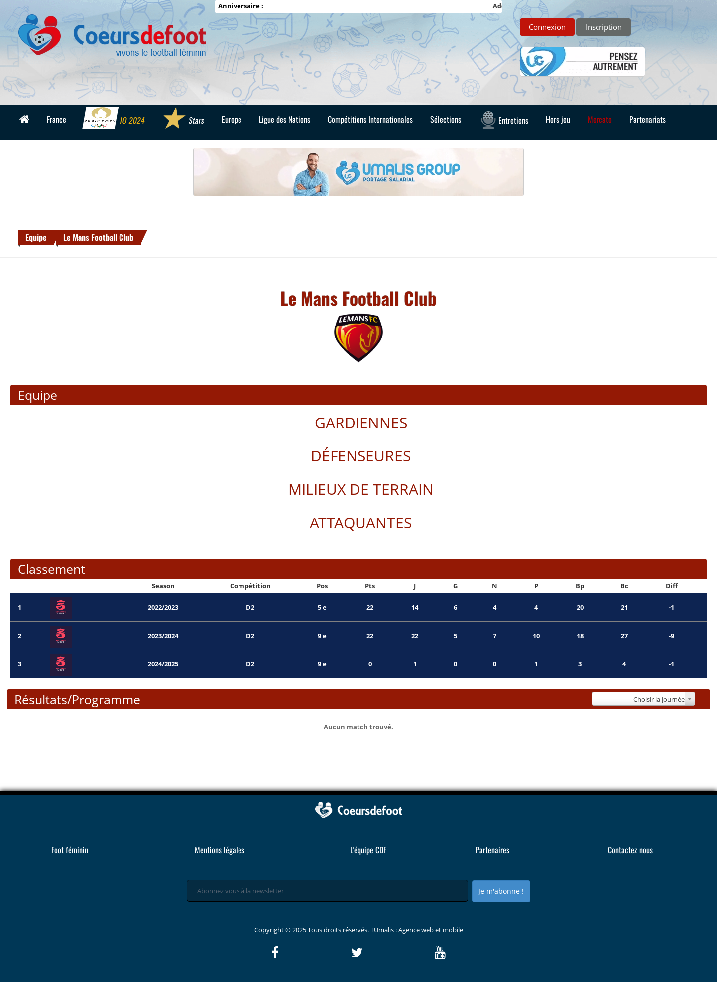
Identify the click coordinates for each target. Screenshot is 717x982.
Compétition (250, 585)
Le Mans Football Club (98, 237)
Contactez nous (630, 850)
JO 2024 (114, 119)
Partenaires (492, 850)
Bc (624, 585)
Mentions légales (219, 850)
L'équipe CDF (368, 850)
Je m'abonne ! (501, 891)
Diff (672, 585)
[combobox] (643, 699)
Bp (580, 585)
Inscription (604, 27)
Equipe (36, 237)
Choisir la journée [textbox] (659, 699)
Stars (183, 119)
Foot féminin (69, 850)
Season (163, 585)
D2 (250, 607)
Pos (322, 585)
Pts (370, 585)
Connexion (547, 27)
